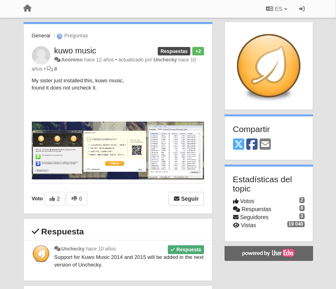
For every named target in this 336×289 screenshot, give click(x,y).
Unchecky (165, 60)
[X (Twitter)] (238, 145)
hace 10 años (101, 249)
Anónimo (71, 60)
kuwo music (75, 50)
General (41, 36)
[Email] (265, 145)
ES (276, 9)
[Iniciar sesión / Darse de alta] (302, 9)
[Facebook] (252, 145)
